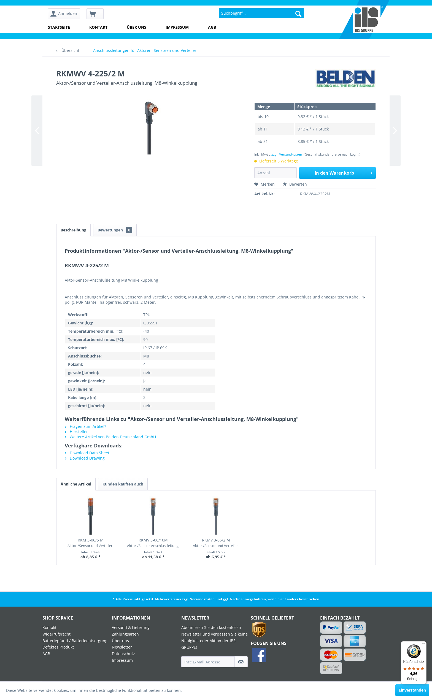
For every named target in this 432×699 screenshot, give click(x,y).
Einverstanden (412, 690)
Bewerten (295, 184)
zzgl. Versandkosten (286, 154)
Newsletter (122, 647)
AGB (212, 27)
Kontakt (98, 27)
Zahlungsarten (125, 634)
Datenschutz (123, 653)
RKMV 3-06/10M (153, 542)
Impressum (177, 27)
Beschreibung (73, 230)
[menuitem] (66, 14)
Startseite (59, 27)
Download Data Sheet (87, 452)
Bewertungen (115, 230)
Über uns (136, 27)
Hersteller (76, 431)
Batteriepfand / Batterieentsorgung (74, 640)
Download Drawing (85, 458)
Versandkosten (202, 599)
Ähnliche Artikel (76, 484)
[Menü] (423, 644)
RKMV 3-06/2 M (216, 542)
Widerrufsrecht (56, 634)
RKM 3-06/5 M (91, 542)
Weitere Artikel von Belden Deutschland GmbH (110, 436)
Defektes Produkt (58, 647)
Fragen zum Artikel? (85, 426)
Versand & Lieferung (131, 627)
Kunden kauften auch (122, 484)
